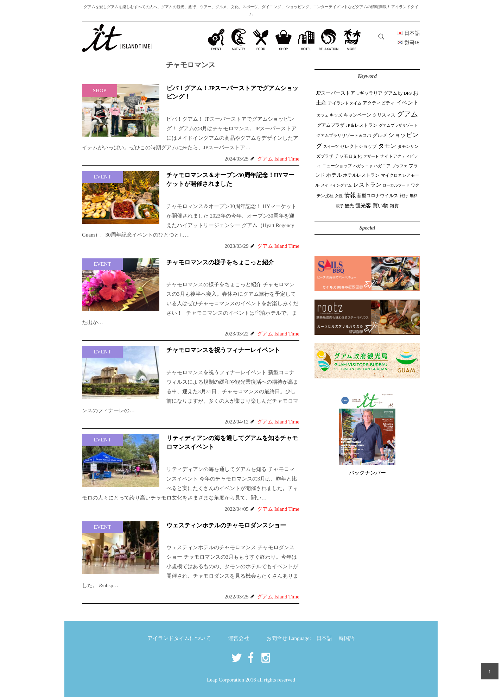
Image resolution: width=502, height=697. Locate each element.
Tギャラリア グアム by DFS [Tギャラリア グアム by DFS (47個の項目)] (384, 93)
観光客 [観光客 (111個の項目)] (363, 205)
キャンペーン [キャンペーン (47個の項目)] (357, 115)
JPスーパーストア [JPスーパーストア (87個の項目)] (335, 93)
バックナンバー (367, 473)
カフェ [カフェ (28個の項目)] (323, 115)
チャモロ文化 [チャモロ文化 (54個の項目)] (348, 156)
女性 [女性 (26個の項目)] (339, 196)
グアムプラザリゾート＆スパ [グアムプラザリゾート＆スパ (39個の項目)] (343, 135)
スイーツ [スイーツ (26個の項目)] (331, 146)
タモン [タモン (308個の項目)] (387, 146)
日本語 (324, 638)
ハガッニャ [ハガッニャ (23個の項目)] (363, 166)
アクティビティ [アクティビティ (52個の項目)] (379, 103)
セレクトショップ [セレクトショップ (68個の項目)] (358, 146)
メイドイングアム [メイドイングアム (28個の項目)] (336, 185)
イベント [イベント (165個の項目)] (407, 103)
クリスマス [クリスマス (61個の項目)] (384, 115)
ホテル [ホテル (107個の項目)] (334, 175)
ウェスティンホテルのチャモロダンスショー (226, 525)
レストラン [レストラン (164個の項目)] (367, 185)
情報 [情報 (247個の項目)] (350, 195)
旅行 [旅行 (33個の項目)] (404, 196)
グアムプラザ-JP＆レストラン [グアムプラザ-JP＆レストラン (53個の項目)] (347, 125)
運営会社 (238, 638)
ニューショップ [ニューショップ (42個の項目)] (337, 165)
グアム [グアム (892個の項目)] (407, 114)
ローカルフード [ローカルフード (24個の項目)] (395, 185)
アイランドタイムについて (179, 638)
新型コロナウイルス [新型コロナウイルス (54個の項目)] (377, 195)
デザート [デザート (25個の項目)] (371, 156)
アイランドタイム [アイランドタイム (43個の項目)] (345, 103)
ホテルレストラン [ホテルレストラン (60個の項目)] (361, 175)
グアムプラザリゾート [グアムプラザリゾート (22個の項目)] (398, 125)
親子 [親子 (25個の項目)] (340, 206)
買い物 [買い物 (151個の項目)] (380, 205)
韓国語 (347, 638)
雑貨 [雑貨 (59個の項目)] (394, 205)
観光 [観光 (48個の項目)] (349, 205)
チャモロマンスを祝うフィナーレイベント (223, 350)
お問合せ (276, 638)
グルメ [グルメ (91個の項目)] (380, 135)
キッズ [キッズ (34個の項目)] (336, 115)
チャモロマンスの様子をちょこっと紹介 (220, 262)
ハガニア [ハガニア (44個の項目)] (382, 165)
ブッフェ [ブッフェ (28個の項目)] (399, 166)
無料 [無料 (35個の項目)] (413, 195)
